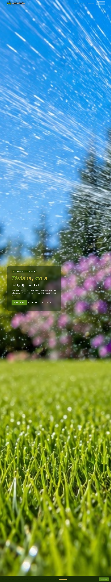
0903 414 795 (46, 302)
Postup (82, 3)
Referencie (90, 3)
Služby (76, 3)
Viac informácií (63, 579)
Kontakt (100, 3)
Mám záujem (19, 302)
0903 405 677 (34, 302)
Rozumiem (104, 579)
